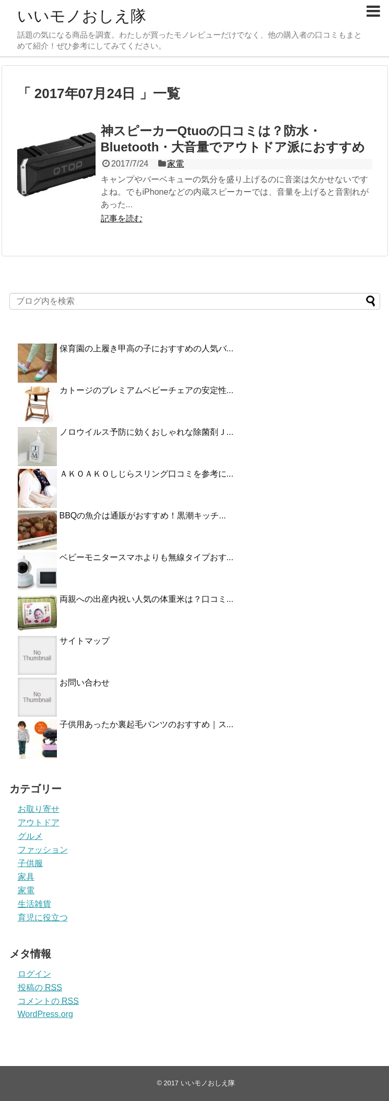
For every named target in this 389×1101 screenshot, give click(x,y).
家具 (26, 876)
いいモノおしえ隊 (81, 16)
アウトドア (39, 822)
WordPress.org (45, 1014)
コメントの (48, 1001)
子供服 (30, 863)
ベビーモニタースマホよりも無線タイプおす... (146, 557)
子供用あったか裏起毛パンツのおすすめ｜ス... (146, 724)
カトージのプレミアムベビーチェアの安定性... (146, 390)
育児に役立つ (43, 917)
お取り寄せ (39, 808)
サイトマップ (85, 640)
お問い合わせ (85, 682)
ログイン (34, 973)
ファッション (43, 849)
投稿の (40, 987)
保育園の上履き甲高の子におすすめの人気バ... (146, 348)
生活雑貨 (34, 903)
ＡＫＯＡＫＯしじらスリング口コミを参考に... (146, 473)
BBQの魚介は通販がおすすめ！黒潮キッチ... (143, 515)
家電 (175, 163)
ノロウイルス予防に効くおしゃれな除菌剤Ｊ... (146, 432)
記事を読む (122, 218)
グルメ (30, 836)
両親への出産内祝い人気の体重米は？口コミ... (146, 599)
